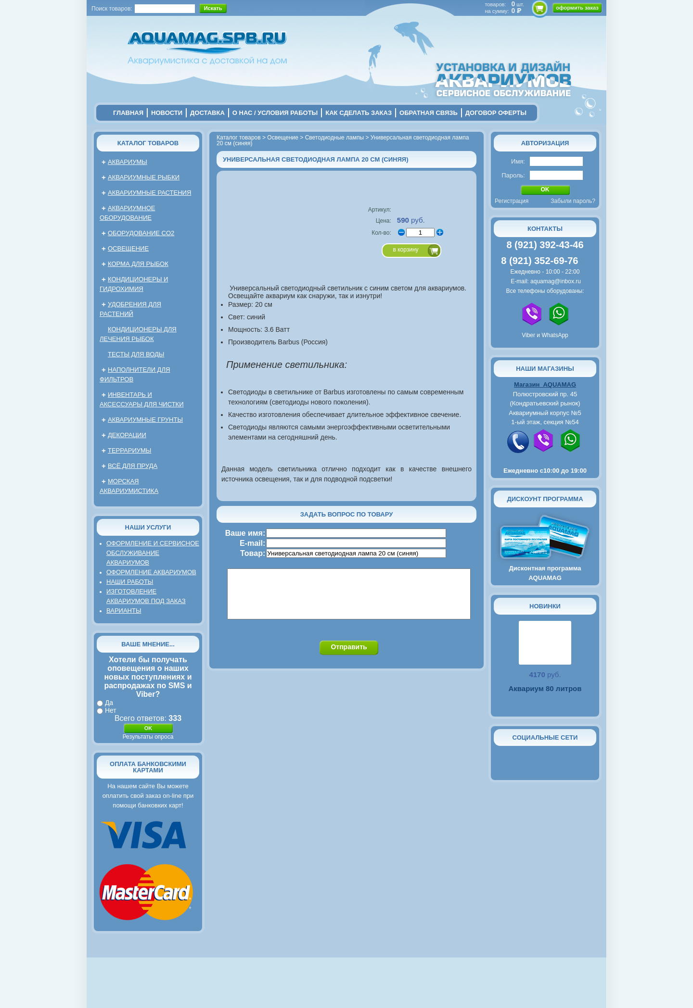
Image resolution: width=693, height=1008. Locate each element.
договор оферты (495, 112)
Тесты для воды (136, 354)
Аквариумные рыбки (144, 177)
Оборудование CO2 (141, 233)
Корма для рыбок (138, 263)
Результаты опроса (148, 736)
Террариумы (129, 450)
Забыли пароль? (573, 201)
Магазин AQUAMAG (545, 384)
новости (166, 112)
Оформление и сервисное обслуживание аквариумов (152, 553)
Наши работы (129, 581)
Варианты (123, 610)
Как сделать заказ (358, 112)
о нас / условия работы (275, 112)
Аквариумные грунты (145, 419)
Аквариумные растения (149, 192)
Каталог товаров (148, 143)
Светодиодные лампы (334, 137)
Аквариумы (127, 161)
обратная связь (428, 112)
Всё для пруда (132, 465)
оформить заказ (577, 8)
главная (128, 112)
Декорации (127, 435)
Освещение (128, 248)
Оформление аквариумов (151, 572)
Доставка (207, 112)
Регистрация (511, 201)
